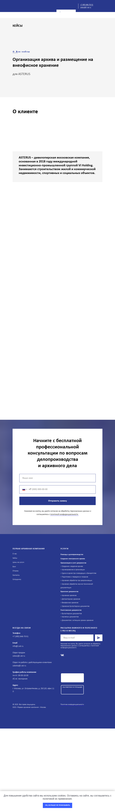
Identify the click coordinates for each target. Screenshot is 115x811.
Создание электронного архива (72, 559)
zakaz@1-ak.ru (85, 8)
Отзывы (16, 571)
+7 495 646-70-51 (86, 5)
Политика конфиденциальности (72, 704)
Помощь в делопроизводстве (71, 554)
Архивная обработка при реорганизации (77, 580)
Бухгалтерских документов (72, 614)
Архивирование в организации (73, 570)
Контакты (16, 575)
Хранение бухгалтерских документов (75, 606)
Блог (14, 567)
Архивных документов (70, 617)
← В (15, 52)
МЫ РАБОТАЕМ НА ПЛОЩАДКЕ (72, 687)
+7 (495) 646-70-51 (20, 636)
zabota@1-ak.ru (19, 666)
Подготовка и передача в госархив (75, 577)
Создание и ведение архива (72, 566)
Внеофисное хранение (70, 603)
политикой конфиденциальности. (64, 514)
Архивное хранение (69, 595)
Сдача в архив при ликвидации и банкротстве (79, 573)
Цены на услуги (18, 562)
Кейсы (15, 558)
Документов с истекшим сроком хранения (77, 620)
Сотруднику (17, 579)
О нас (15, 554)
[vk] (62, 655)
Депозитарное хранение (71, 599)
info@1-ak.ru (18, 646)
